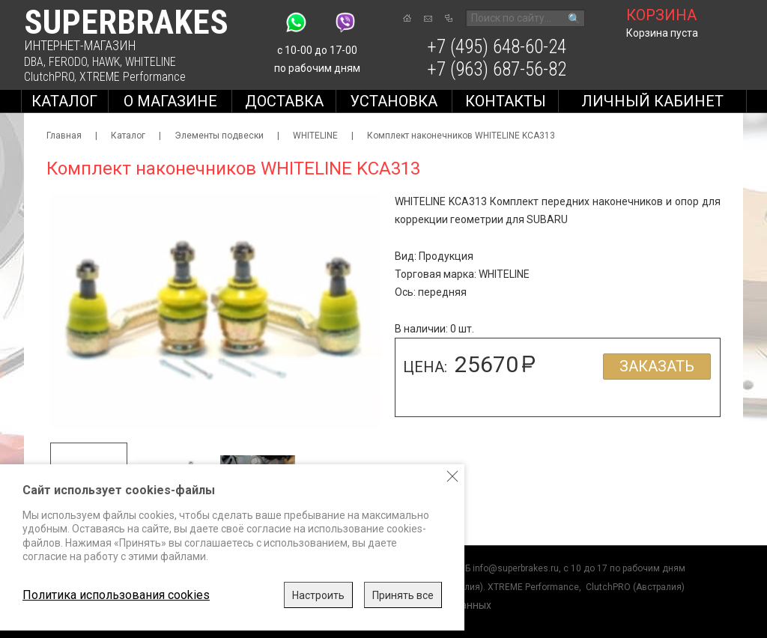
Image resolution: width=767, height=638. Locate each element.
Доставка (284, 101)
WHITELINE (150, 62)
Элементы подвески (219, 135)
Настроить (318, 595)
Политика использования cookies (116, 595)
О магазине (170, 101)
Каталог (64, 101)
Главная (64, 135)
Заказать (656, 366)
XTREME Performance (132, 77)
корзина (661, 15)
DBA (33, 62)
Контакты (505, 101)
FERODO (68, 62)
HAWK (106, 62)
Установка (393, 101)
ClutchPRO (49, 77)
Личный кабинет (652, 101)
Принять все (403, 595)
